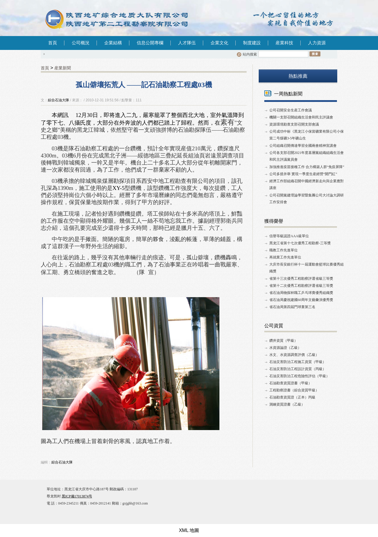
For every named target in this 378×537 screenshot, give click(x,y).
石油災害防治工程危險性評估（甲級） (299, 376)
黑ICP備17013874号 (77, 496)
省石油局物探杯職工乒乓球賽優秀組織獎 (301, 293)
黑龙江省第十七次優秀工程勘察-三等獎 (300, 243)
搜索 (314, 54)
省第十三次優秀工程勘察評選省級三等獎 (301, 278)
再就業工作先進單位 (285, 257)
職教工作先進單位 (283, 250)
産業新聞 (62, 68)
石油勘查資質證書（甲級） (290, 383)
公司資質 (273, 325)
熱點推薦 (298, 76)
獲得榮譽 (273, 221)
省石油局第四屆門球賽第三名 (292, 307)
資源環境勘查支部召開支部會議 (294, 124)
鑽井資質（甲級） (283, 341)
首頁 (52, 42)
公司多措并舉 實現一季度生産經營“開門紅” (303, 174)
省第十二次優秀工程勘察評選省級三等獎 (301, 286)
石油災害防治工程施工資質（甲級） (297, 362)
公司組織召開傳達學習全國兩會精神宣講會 (303, 146)
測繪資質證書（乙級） (287, 404)
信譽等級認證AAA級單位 (289, 236)
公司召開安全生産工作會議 (290, 110)
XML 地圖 (189, 530)
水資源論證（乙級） (285, 348)
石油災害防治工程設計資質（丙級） (297, 369)
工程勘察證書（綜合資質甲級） (294, 390)
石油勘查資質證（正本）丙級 (292, 397)
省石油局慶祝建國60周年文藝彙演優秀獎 (301, 300)
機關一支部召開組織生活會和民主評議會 (301, 117)
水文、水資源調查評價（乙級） (294, 355)
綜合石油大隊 (58, 100)
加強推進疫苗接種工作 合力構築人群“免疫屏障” (306, 167)
